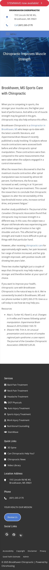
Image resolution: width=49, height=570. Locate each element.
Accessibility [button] (8, 551)
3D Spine (12, 447)
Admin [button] (26, 556)
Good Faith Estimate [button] (11, 556)
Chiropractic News (17, 459)
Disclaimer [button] (32, 551)
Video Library (14, 465)
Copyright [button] (20, 551)
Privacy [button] (43, 551)
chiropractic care (34, 245)
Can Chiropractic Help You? (21, 453)
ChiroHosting (8, 565)
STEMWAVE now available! (24, 3)
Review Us (13, 517)
